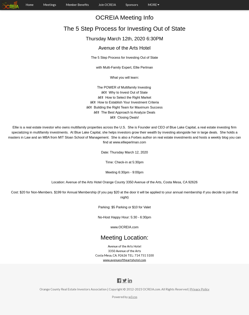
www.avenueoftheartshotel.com (124, 260)
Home (30, 4)
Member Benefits (77, 4)
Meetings (49, 4)
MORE (153, 4)
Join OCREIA (107, 4)
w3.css (132, 297)
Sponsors (132, 4)
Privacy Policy (199, 289)
